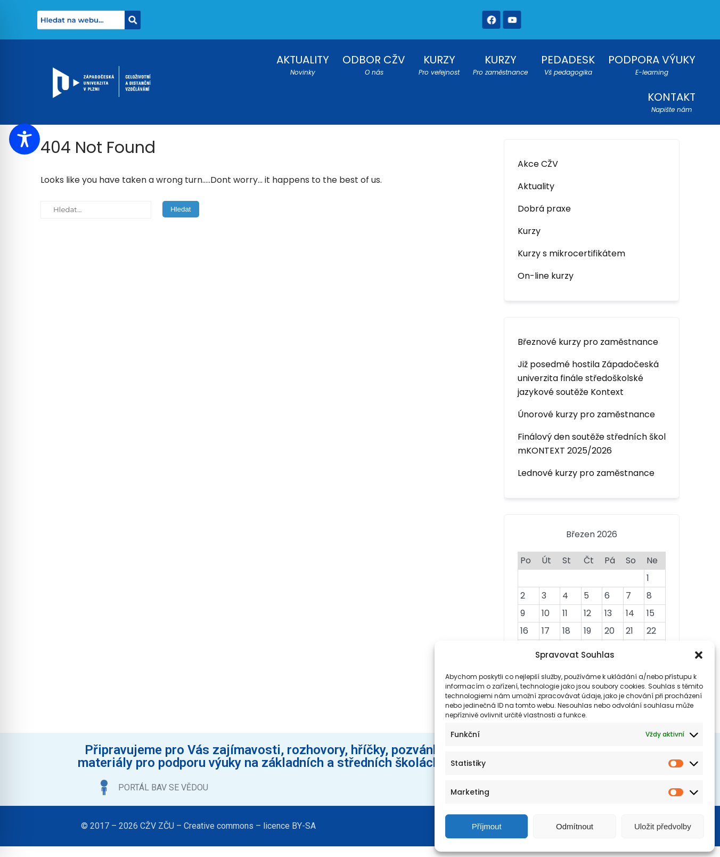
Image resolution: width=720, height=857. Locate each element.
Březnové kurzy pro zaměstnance (588, 342)
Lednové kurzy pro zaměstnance (586, 473)
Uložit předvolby (662, 826)
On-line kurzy (546, 276)
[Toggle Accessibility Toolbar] (24, 139)
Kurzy (529, 231)
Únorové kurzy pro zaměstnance (586, 414)
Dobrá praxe (544, 209)
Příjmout (487, 826)
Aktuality (536, 186)
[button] (698, 655)
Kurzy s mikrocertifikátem (571, 253)
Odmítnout (574, 826)
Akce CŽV (538, 164)
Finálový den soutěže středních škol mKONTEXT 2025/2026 (592, 444)
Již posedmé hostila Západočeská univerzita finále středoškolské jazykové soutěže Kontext (588, 378)
